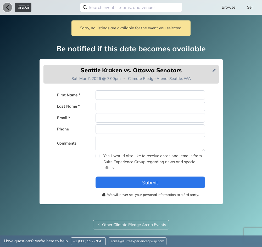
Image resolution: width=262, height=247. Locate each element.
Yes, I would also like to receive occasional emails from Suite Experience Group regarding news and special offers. (152, 161)
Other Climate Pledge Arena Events (131, 224)
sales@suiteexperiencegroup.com (137, 241)
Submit (150, 182)
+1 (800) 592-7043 (88, 241)
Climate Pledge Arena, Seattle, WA (159, 78)
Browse (228, 7)
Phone (63, 129)
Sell (250, 7)
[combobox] (131, 7)
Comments (67, 143)
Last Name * (68, 106)
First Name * (68, 94)
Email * (63, 117)
